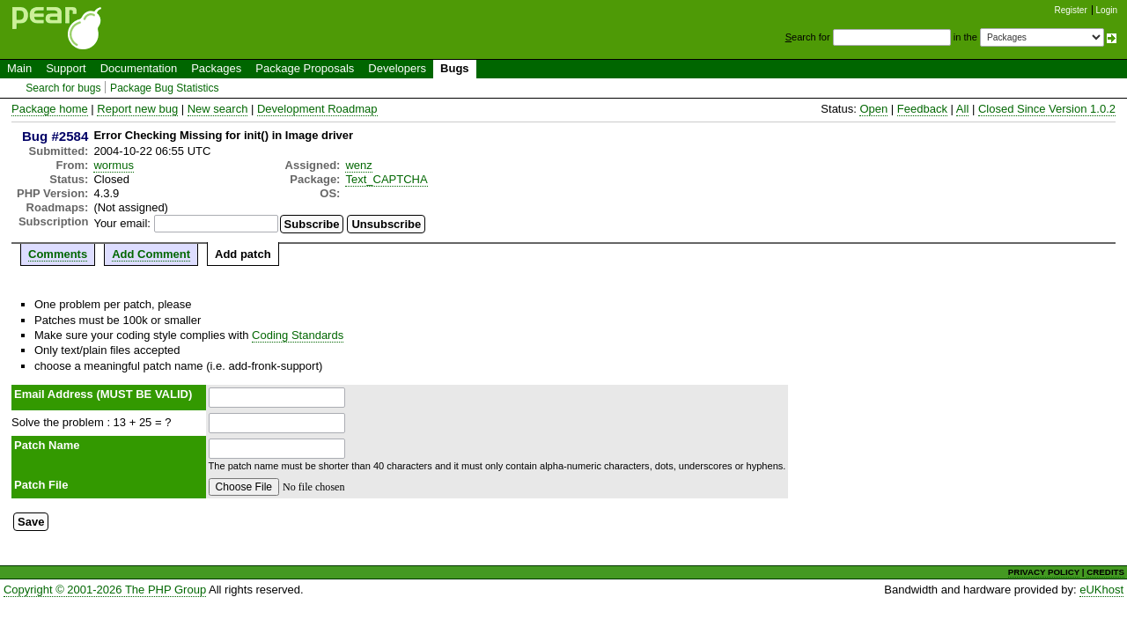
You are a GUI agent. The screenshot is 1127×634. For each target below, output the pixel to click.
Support (66, 68)
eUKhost (1101, 589)
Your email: (122, 223)
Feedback (922, 108)
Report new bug (137, 108)
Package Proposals (304, 68)
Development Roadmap (317, 108)
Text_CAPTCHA (386, 179)
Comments (57, 254)
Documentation (138, 68)
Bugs (454, 68)
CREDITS (1105, 572)
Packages (216, 68)
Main (19, 68)
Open (873, 108)
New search (218, 108)
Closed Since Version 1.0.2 (1047, 108)
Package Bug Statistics (164, 88)
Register (1071, 10)
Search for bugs (63, 88)
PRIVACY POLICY (1043, 572)
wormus (113, 165)
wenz (358, 165)
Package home (49, 108)
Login (1106, 10)
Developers (397, 68)
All (962, 108)
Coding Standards (297, 335)
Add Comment (151, 254)
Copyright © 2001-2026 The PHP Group (105, 589)
